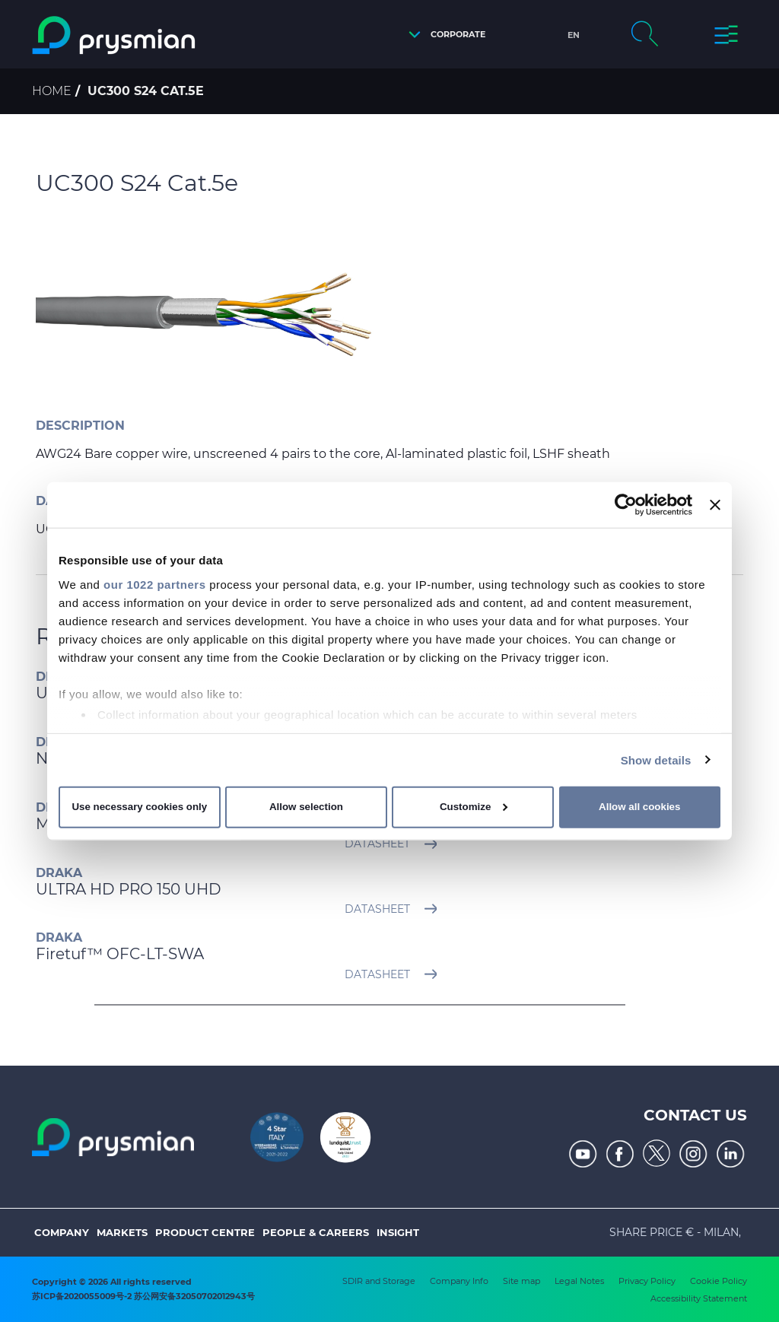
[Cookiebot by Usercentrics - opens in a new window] (625, 505)
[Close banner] (715, 505)
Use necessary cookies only (139, 806)
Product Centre (205, 1232)
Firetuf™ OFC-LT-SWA (120, 954)
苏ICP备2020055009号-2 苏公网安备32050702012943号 (143, 1296)
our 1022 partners (154, 583)
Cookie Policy (718, 1281)
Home (52, 91)
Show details (656, 759)
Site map (521, 1281)
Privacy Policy (647, 1281)
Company (61, 1232)
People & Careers (315, 1232)
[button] (443, 34)
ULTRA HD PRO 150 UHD (128, 889)
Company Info (459, 1281)
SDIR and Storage (378, 1281)
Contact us (695, 1115)
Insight (398, 1232)
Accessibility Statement (698, 1298)
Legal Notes (579, 1281)
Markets (122, 1232)
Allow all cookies (639, 806)
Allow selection (306, 806)
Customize (473, 806)
